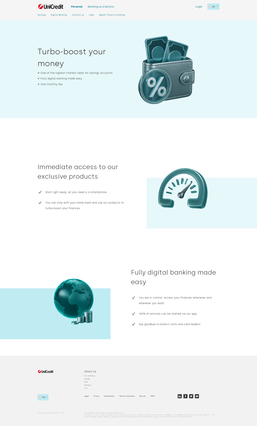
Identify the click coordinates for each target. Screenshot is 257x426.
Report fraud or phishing (112, 15)
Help (91, 15)
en (212, 6)
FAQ (86, 382)
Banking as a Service (101, 6)
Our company (89, 376)
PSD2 (152, 396)
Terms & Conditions (127, 396)
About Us (90, 371)
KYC (86, 388)
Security (142, 396)
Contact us (78, 15)
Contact (87, 385)
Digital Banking (59, 15)
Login (198, 6)
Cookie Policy (109, 396)
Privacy (96, 396)
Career (87, 379)
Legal (86, 396)
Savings (42, 15)
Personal (76, 6)
